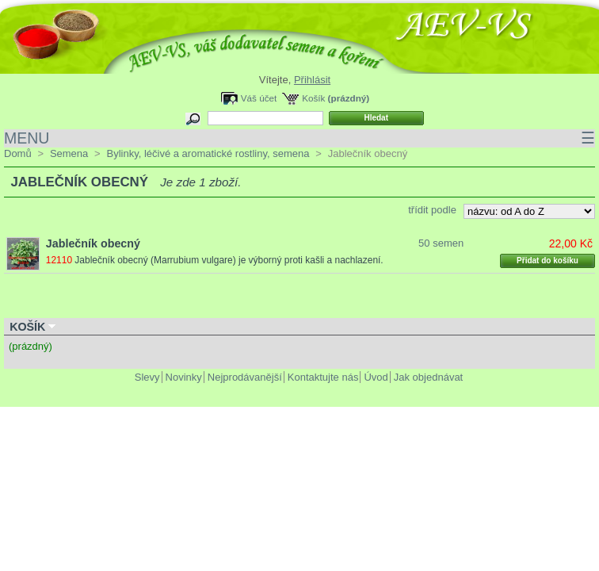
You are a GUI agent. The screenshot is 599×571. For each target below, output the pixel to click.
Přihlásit (312, 80)
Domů (18, 153)
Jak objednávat (428, 377)
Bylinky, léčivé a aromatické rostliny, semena (207, 153)
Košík (313, 98)
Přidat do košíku (547, 260)
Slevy (147, 377)
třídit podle (432, 210)
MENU (299, 138)
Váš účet (259, 98)
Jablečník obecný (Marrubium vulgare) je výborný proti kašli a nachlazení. (228, 260)
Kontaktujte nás (323, 377)
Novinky (184, 377)
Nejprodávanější (245, 377)
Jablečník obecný (93, 243)
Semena (69, 153)
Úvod (375, 377)
